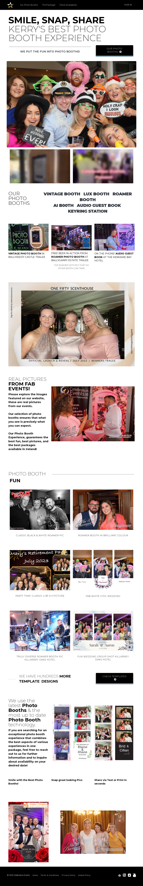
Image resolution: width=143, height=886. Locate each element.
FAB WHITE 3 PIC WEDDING (103, 596)
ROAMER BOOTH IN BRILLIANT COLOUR (103, 535)
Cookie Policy (84, 875)
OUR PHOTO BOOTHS (114, 50)
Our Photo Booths (29, 5)
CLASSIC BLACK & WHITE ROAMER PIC (40, 535)
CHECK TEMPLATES (114, 678)
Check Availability (68, 5)
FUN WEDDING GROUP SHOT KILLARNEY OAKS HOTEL (103, 658)
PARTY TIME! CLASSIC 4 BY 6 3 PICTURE (40, 596)
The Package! (48, 5)
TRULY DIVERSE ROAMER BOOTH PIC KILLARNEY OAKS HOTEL (40, 658)
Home (35, 875)
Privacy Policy (68, 875)
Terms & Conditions (49, 875)
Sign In (128, 5)
